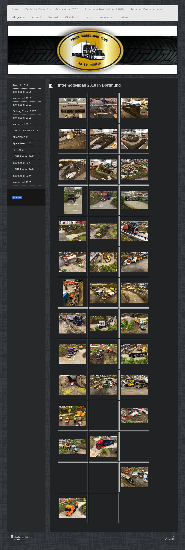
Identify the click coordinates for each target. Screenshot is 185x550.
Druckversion (18, 537)
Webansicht (169, 539)
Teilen (16, 197)
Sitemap (29, 537)
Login (172, 536)
